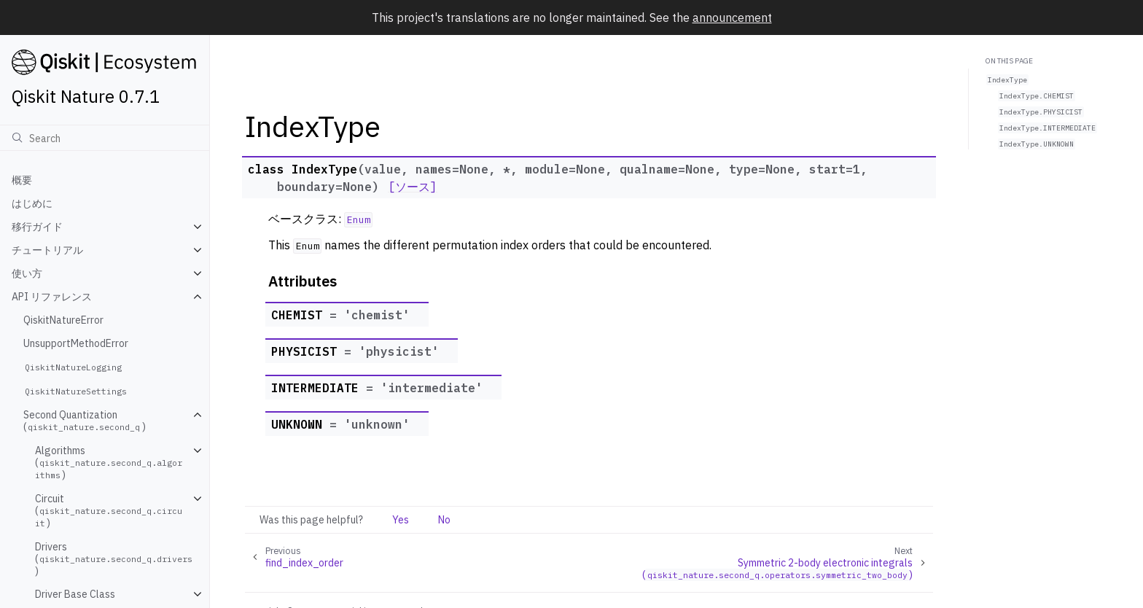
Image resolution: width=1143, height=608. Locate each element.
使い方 (27, 273)
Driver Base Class (75, 594)
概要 (22, 180)
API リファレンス (52, 296)
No (444, 519)
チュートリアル (47, 250)
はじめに (32, 203)
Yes (400, 519)
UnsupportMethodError (75, 343)
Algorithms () (108, 462)
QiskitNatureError (63, 320)
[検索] (104, 138)
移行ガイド (37, 226)
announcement (732, 17)
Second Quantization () (84, 420)
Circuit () (108, 510)
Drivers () (115, 558)
